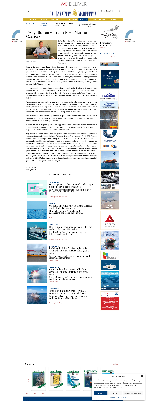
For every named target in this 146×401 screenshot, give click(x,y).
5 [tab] (107, 53)
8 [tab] (113, 53)
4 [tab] (106, 53)
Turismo (83, 19)
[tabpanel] (109, 47)
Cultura (93, 19)
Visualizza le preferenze (133, 393)
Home (28, 23)
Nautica (102, 19)
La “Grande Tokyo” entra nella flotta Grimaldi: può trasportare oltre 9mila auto (69, 250)
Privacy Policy (122, 397)
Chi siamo (101, 11)
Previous (27, 380)
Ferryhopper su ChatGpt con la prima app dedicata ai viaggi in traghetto (71, 185)
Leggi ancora (109, 47)
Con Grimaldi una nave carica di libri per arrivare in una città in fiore (70, 228)
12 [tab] (46, 393)
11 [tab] (44, 393)
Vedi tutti (114, 57)
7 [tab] (111, 53)
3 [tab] (104, 53)
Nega (115, 393)
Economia (73, 19)
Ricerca (63, 19)
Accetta (100, 393)
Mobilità (43, 19)
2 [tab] (102, 53)
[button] (142, 376)
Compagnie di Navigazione (43, 24)
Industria (54, 19)
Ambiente (34, 19)
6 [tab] (109, 53)
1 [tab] (100, 53)
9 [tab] (41, 393)
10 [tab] (42, 393)
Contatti (108, 11)
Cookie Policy (113, 397)
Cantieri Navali (54, 260)
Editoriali (112, 19)
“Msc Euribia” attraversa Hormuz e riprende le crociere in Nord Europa (68, 292)
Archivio (116, 364)
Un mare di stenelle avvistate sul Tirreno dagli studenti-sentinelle (70, 207)
